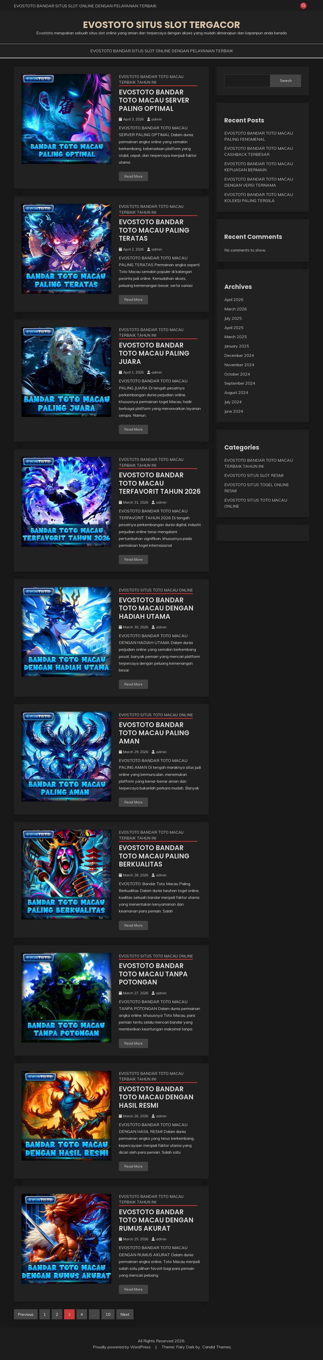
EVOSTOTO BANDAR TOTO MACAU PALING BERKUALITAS (154, 856)
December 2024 (239, 355)
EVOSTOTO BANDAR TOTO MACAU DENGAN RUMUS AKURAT (156, 1220)
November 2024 (239, 364)
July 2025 (233, 318)
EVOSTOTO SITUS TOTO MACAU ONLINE (156, 590)
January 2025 (236, 346)
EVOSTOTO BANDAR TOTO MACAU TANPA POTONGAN (153, 974)
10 (108, 1314)
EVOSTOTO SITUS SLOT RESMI (253, 475)
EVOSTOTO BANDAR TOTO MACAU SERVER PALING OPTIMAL (154, 100)
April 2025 (234, 327)
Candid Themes (216, 1346)
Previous (26, 1314)
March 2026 (235, 308)
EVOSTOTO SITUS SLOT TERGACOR (161, 24)
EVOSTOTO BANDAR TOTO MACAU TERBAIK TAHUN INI (151, 79)
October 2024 (237, 374)
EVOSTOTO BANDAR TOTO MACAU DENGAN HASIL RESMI (156, 1097)
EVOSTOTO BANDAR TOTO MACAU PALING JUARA (154, 353)
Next (124, 1314)
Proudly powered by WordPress (122, 1346)
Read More (133, 176)
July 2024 (233, 401)
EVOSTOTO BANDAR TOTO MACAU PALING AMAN (154, 733)
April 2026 (234, 299)
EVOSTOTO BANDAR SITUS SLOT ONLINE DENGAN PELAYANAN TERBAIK (85, 5)
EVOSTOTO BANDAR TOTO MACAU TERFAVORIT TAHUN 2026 (160, 483)
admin (156, 119)
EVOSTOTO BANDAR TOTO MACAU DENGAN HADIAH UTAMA (156, 608)
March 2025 (235, 336)
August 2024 (236, 392)
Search (286, 80)
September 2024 (239, 383)
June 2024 (233, 411)
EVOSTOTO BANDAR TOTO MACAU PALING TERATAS (154, 230)
